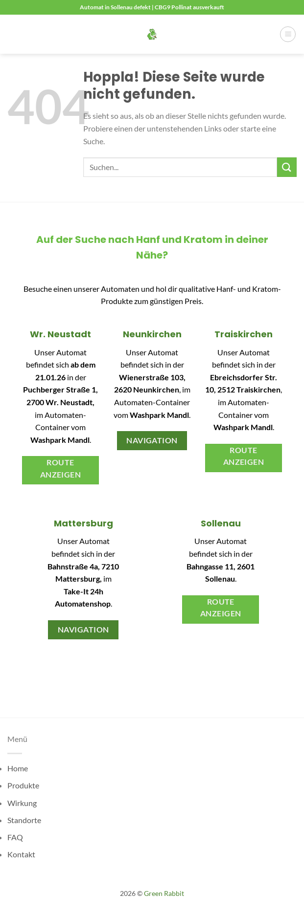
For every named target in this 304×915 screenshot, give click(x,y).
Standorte (24, 820)
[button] (288, 34)
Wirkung (22, 802)
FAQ (15, 837)
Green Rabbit (164, 893)
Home (17, 768)
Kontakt (21, 854)
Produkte (23, 785)
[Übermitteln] (287, 166)
